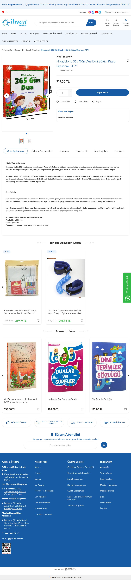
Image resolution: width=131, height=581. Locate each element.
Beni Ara (119, 151)
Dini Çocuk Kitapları (30, 50)
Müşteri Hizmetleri (108, 486)
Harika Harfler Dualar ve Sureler (63, 400)
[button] (26, 133)
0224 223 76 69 (117, 12)
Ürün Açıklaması (15, 151)
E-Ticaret (58, 579)
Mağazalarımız (107, 492)
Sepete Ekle (102, 92)
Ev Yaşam (34, 34)
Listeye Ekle (63, 101)
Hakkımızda (105, 504)
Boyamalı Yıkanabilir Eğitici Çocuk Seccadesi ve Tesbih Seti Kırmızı (20, 312)
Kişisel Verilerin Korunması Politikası (79, 499)
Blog (102, 498)
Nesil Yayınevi (64, 56)
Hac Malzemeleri (89, 34)
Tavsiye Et (81, 151)
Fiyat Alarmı (81, 101)
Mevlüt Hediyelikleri (52, 34)
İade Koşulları (101, 151)
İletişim (103, 510)
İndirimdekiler (106, 480)
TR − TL (7, 12)
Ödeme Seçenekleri (41, 151)
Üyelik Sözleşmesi (75, 492)
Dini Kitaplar (71, 34)
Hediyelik (26, 41)
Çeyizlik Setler (41, 41)
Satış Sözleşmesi (75, 480)
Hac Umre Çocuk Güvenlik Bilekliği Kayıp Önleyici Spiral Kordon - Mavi (64, 312)
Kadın (4, 34)
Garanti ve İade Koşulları (78, 474)
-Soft (52, 579)
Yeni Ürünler (106, 474)
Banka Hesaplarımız (76, 486)
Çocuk (23, 34)
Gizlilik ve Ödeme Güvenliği (80, 469)
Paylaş (96, 101)
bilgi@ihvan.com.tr (14, 540)
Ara (90, 22)
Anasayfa (7, 50)
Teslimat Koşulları (75, 507)
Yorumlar (64, 151)
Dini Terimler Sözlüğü (102, 400)
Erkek (13, 34)
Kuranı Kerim (106, 34)
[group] (27, 93)
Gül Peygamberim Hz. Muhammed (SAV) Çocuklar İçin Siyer (20, 401)
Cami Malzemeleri (10, 41)
